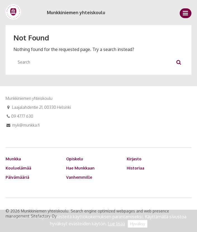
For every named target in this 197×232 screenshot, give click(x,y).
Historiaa (135, 168)
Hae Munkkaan (80, 168)
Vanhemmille (79, 177)
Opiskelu (74, 158)
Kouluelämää (18, 168)
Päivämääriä (17, 177)
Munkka (13, 158)
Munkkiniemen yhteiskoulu (76, 12)
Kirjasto (134, 158)
